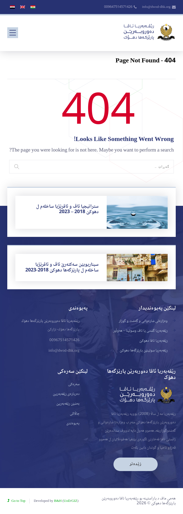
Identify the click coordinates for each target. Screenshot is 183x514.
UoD (67, 501)
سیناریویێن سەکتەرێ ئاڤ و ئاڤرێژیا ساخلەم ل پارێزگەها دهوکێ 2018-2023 (62, 267)
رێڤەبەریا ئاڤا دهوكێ (153, 341)
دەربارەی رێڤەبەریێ (66, 394)
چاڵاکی (75, 414)
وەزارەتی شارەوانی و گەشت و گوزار (143, 321)
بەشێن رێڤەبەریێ (68, 404)
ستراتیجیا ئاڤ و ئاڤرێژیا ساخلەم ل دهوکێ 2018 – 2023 (67, 209)
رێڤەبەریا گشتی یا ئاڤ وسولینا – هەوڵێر (140, 331)
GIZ (74, 501)
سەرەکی (74, 384)
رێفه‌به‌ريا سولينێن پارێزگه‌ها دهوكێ (144, 350)
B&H (58, 501)
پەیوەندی (73, 423)
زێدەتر (135, 464)
